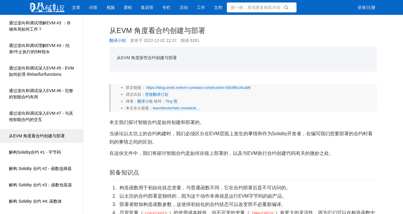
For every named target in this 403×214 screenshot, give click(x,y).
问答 (93, 7)
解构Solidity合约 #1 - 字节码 (35, 152)
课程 (128, 7)
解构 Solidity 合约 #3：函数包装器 (40, 184)
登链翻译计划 (156, 94)
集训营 (147, 7)
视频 (110, 7)
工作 (201, 7)
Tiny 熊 (172, 101)
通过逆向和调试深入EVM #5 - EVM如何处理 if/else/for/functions (41, 71)
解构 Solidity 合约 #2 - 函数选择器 (40, 168)
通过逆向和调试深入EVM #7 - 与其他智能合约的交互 (41, 116)
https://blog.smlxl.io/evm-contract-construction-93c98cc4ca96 (198, 87)
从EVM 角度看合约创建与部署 (37, 135)
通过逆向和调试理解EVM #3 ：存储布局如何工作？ (40, 26)
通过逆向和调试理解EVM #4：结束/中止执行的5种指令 (39, 48)
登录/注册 (366, 7)
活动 (184, 7)
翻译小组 (117, 40)
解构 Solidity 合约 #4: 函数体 (35, 201)
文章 (76, 7)
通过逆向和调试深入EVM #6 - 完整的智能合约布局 (41, 93)
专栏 (166, 7)
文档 (218, 7)
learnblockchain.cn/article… (176, 108)
